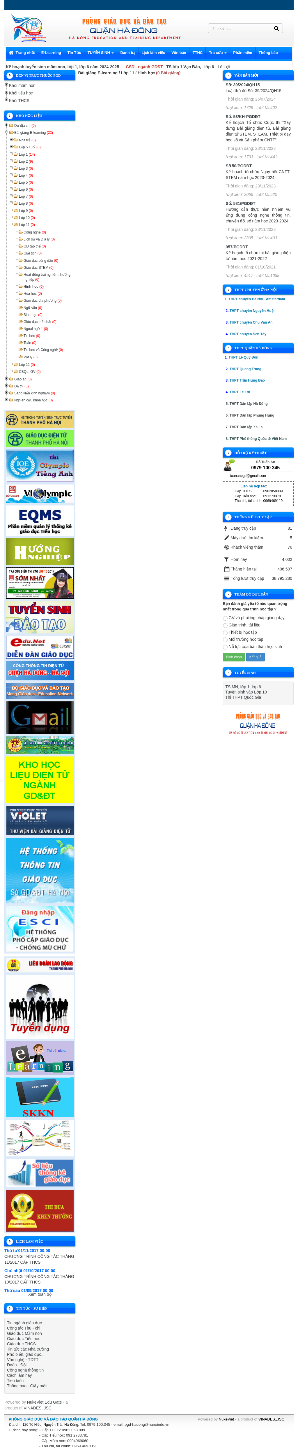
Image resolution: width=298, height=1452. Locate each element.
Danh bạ (127, 52)
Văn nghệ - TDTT (22, 1359)
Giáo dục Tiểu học (23, 1338)
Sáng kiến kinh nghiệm (34, 393)
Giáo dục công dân (41, 261)
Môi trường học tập (243, 639)
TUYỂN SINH (101, 54)
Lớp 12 (27, 365)
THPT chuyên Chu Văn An (251, 322)
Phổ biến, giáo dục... (26, 1354)
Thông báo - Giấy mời (27, 1385)
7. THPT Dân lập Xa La (244, 427)
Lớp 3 (26, 168)
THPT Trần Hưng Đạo (247, 380)
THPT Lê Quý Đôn (243, 357)
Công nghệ (35, 232)
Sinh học (33, 315)
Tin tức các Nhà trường (28, 1349)
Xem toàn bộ (40, 1294)
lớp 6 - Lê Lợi (217, 66)
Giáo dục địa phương (43, 301)
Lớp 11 (27, 225)
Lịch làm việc (153, 52)
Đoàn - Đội (16, 1365)
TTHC (198, 52)
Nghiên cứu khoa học (33, 400)
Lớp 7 (26, 196)
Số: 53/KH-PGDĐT (243, 116)
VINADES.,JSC (38, 1408)
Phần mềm (242, 52)
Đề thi (21, 386)
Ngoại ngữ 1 (36, 329)
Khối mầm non (22, 85)
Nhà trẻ (27, 140)
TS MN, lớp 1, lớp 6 (243, 686)
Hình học (34, 287)
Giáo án (23, 379)
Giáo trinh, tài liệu (241, 625)
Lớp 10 (27, 218)
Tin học (32, 336)
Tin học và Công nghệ (43, 350)
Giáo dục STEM (39, 268)
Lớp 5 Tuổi (30, 147)
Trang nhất (22, 52)
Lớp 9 (26, 211)
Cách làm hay (19, 1375)
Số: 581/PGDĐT (241, 203)
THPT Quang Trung (245, 369)
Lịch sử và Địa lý (39, 239)
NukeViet (226, 1419)
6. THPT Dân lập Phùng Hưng (250, 415)
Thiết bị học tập (240, 632)
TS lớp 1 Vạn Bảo (183, 66)
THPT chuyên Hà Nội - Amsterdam (257, 299)
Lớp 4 (26, 175)
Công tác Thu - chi (23, 1328)
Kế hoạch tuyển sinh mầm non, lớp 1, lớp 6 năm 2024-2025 (62, 66)
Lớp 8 (26, 203)
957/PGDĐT (237, 247)
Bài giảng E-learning (33, 133)
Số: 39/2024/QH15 (243, 84)
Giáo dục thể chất (40, 322)
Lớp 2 (26, 161)
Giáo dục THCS (21, 1344)
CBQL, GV (30, 372)
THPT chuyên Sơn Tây (248, 334)
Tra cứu (218, 54)
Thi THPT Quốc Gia (243, 697)
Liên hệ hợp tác (253, 486)
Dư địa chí (25, 126)
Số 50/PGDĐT (239, 166)
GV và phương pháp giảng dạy (254, 618)
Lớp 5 (26, 182)
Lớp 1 (27, 154)
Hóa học (33, 294)
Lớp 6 (26, 189)
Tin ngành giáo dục (24, 1323)
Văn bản (178, 52)
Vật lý (31, 357)
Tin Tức (74, 52)
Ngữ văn (33, 308)
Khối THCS (19, 100)
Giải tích (33, 253)
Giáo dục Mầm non (24, 1333)
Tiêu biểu (15, 1380)
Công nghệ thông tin (25, 1370)
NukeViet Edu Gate (44, 1402)
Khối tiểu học (21, 93)
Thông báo (268, 52)
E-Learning (51, 52)
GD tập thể (35, 246)
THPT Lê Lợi (240, 392)
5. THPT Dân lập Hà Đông (247, 404)
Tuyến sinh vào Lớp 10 (246, 692)
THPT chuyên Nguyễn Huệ (252, 311)
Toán (30, 343)
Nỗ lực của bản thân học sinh (252, 646)
